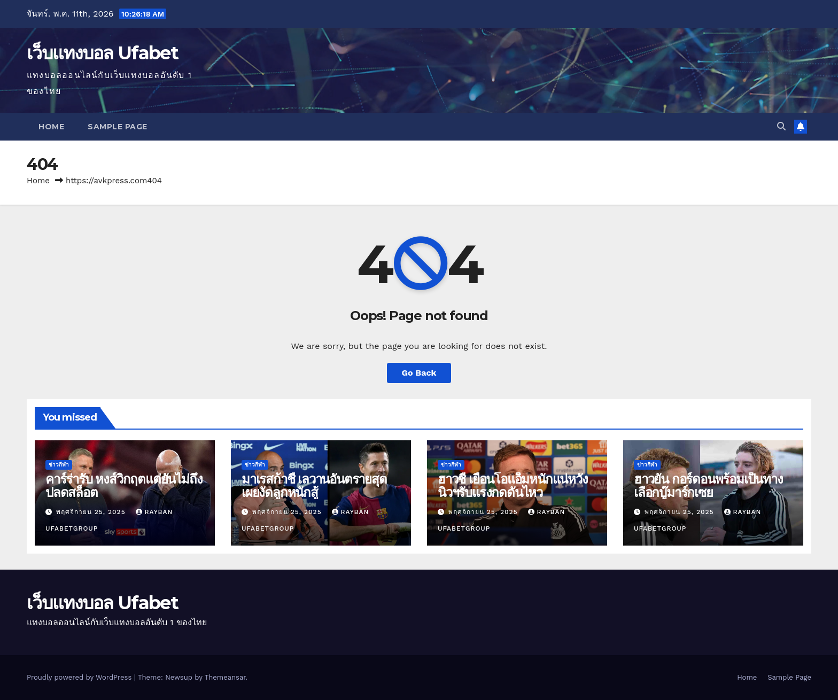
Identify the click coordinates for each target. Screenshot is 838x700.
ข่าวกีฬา (59, 465)
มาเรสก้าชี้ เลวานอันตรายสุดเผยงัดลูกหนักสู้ (314, 485)
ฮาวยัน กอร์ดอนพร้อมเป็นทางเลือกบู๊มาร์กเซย (708, 485)
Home (51, 126)
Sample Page (118, 126)
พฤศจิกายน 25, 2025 (92, 512)
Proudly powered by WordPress (80, 677)
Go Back (419, 373)
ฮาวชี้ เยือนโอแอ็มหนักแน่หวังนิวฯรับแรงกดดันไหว (513, 485)
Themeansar (225, 677)
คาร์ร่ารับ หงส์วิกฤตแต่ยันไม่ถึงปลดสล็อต (123, 485)
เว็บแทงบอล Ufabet (102, 53)
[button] (781, 126)
